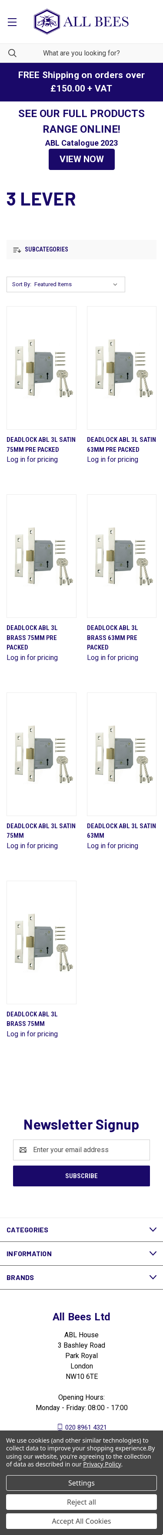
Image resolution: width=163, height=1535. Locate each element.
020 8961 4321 (86, 1427)
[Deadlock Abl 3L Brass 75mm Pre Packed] (41, 556)
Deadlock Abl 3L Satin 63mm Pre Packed (121, 445)
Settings (81, 1483)
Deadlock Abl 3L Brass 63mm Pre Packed (112, 637)
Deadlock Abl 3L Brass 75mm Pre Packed (32, 637)
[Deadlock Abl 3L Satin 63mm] (122, 754)
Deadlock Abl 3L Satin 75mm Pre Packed (41, 445)
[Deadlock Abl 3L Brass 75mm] (41, 942)
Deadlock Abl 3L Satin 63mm (121, 831)
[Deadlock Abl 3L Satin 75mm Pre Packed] (41, 368)
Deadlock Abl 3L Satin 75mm (41, 831)
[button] (82, 159)
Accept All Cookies (81, 1521)
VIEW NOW (82, 159)
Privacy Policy (102, 1464)
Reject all (81, 1502)
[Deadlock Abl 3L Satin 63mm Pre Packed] (122, 368)
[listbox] (78, 284)
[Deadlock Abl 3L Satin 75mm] (41, 754)
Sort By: (21, 284)
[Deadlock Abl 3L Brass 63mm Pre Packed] (122, 556)
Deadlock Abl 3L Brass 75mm (32, 1019)
